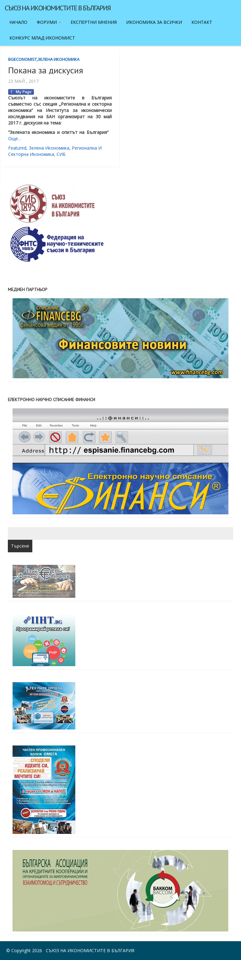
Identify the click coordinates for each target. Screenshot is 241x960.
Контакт (201, 22)
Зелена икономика (58, 59)
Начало (18, 22)
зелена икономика (49, 148)
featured (17, 148)
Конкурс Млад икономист (42, 38)
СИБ (61, 154)
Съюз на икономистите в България (57, 7)
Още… (14, 138)
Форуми (49, 22)
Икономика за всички (154, 22)
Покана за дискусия (45, 70)
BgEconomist (22, 59)
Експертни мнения (94, 22)
